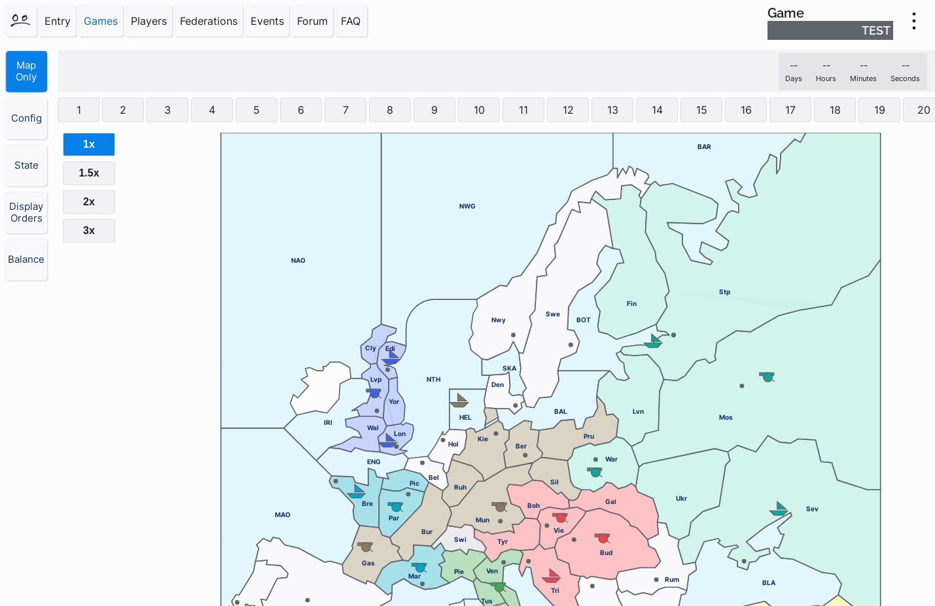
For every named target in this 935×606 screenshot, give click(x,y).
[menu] (914, 21)
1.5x (89, 172)
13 (612, 109)
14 (657, 109)
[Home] (21, 21)
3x (89, 230)
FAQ (351, 20)
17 (790, 109)
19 (879, 109)
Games (101, 20)
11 (523, 109)
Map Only (26, 71)
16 (746, 109)
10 (479, 109)
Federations (209, 20)
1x (89, 144)
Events (267, 20)
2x (89, 201)
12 (568, 109)
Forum (312, 20)
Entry (57, 20)
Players (149, 20)
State (26, 165)
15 (701, 109)
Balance (26, 259)
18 (835, 109)
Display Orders (26, 212)
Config (26, 118)
